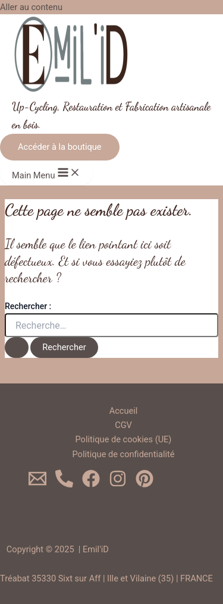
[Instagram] (118, 484)
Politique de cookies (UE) (124, 439)
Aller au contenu (31, 7)
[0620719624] (64, 484)
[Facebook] (91, 484)
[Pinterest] (144, 484)
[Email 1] (37, 484)
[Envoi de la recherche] (17, 347)
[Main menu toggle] (46, 173)
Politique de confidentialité (124, 454)
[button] (60, 147)
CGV (123, 425)
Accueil (123, 410)
